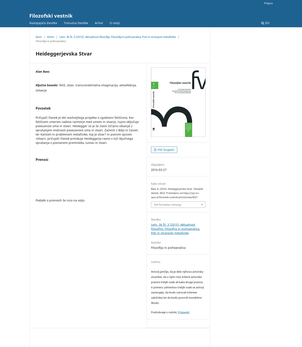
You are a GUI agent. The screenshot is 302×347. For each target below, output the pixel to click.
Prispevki (183, 312)
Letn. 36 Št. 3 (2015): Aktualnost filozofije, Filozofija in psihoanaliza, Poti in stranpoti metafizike (117, 37)
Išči (265, 23)
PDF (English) (165, 150)
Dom (39, 37)
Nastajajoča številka (43, 23)
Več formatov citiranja (167, 204)
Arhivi (99, 23)
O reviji (115, 23)
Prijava (268, 3)
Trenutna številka (76, 23)
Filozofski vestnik (51, 15)
